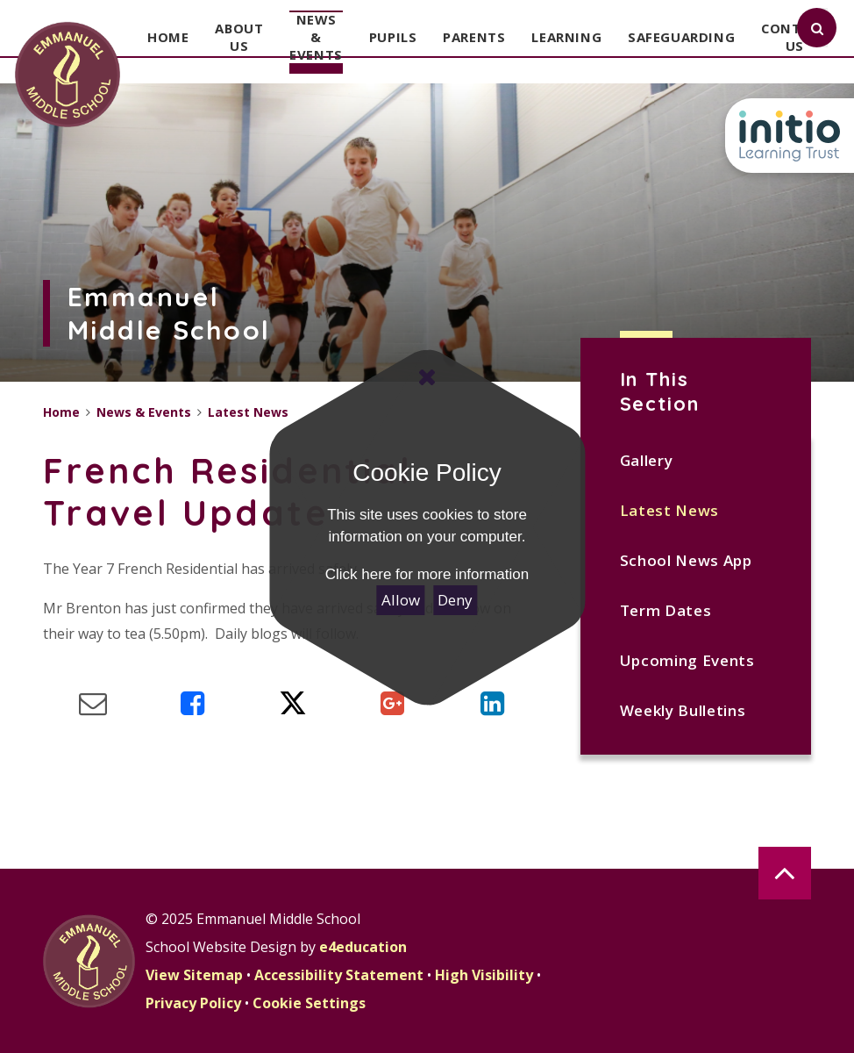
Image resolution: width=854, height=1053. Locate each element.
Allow (400, 600)
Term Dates (666, 610)
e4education (363, 946)
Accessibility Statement (338, 975)
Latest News (669, 510)
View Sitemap (194, 975)
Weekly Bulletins (683, 710)
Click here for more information (427, 574)
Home (61, 412)
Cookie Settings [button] (309, 1003)
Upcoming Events (687, 660)
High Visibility (484, 975)
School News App (686, 560)
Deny (455, 600)
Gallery (646, 460)
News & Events (143, 412)
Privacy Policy (193, 1003)
